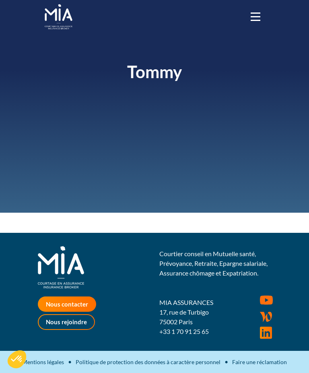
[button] (17, 359)
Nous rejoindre (66, 321)
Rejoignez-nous (266, 333)
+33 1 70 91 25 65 (184, 331)
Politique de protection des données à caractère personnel (148, 361)
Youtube (266, 300)
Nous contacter (67, 304)
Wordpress (266, 317)
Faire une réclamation (259, 361)
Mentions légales (43, 361)
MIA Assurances (58, 16)
